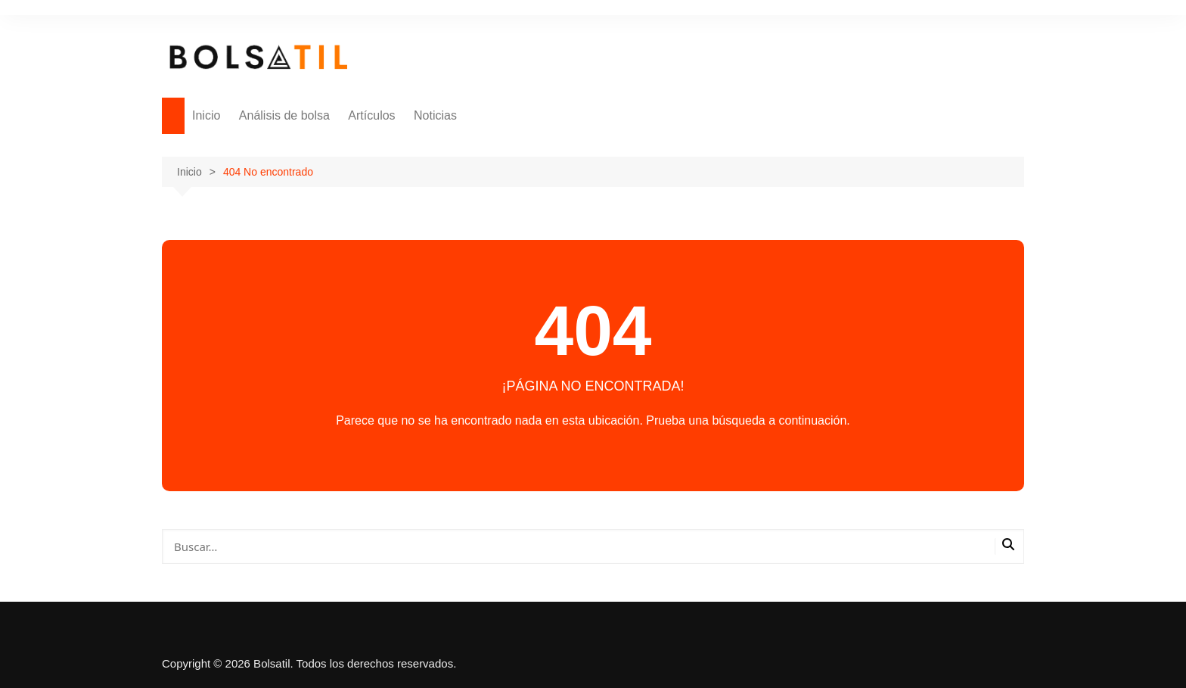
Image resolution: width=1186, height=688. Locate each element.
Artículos (371, 115)
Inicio (206, 115)
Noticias (435, 115)
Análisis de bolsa (284, 115)
